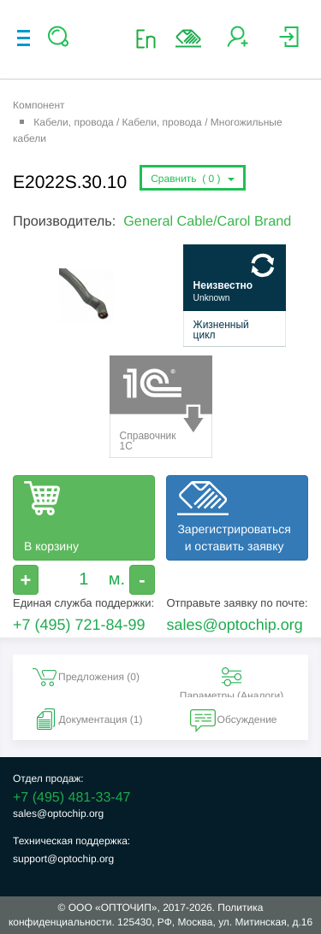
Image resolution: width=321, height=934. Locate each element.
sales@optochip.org (234, 624)
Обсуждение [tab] (233, 719)
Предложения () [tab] (85, 676)
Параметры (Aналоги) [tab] (232, 680)
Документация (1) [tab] (87, 719)
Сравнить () (193, 179)
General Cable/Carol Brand (207, 221)
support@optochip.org (63, 859)
